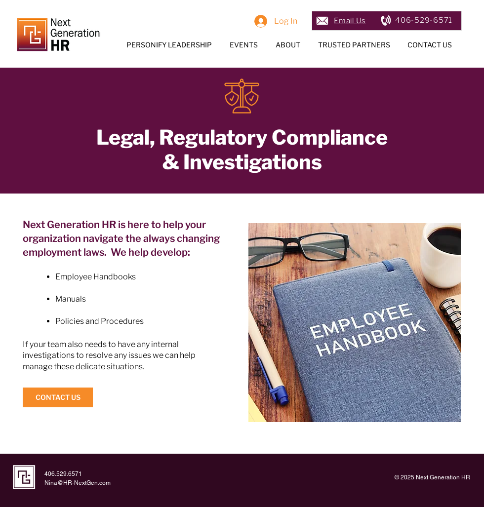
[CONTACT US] (58, 397)
